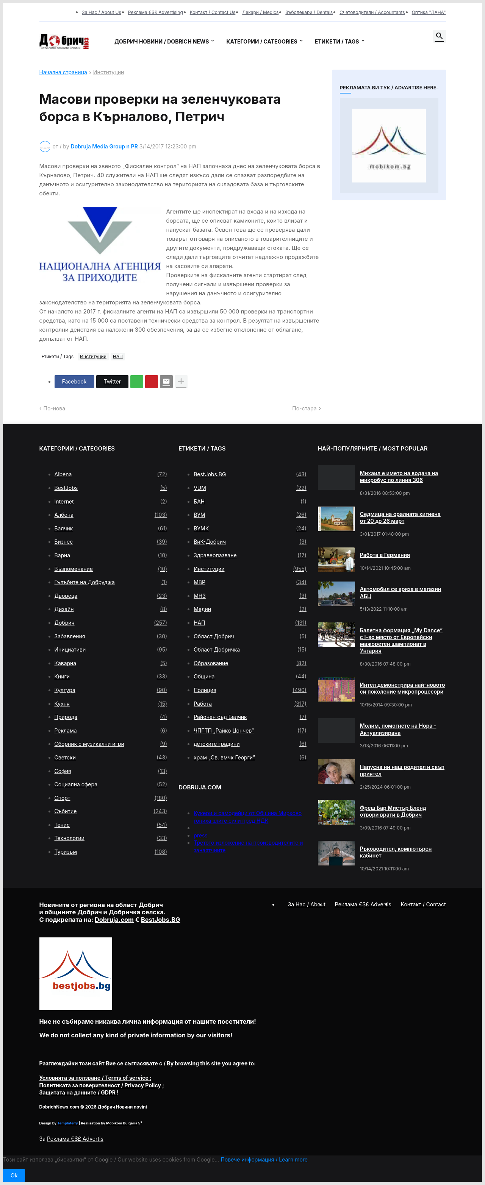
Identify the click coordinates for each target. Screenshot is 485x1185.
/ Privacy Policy (101, 1085)
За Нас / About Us (101, 12)
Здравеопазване (250, 555)
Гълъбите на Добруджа (111, 582)
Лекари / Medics (260, 12)
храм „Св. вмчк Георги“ (250, 757)
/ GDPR (78, 1092)
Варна (111, 555)
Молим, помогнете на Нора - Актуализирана (398, 729)
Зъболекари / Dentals (309, 12)
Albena (111, 474)
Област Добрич (250, 636)
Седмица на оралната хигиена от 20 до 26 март (400, 517)
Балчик (111, 528)
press (201, 835)
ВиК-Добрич (250, 542)
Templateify (67, 1123)
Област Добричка (250, 649)
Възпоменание (111, 569)
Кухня (111, 704)
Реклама (111, 730)
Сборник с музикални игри (111, 744)
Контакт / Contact (423, 904)
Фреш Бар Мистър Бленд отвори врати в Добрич (393, 811)
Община (250, 676)
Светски (111, 757)
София (111, 771)
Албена (111, 515)
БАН (250, 501)
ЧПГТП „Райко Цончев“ (250, 730)
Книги (111, 676)
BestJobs (111, 488)
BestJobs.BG (250, 474)
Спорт (111, 798)
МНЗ (250, 596)
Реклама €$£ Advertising (155, 12)
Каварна (111, 663)
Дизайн (111, 609)
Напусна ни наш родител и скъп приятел (402, 770)
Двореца (111, 596)
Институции (108, 72)
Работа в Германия (385, 555)
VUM (250, 488)
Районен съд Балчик (250, 717)
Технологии (111, 838)
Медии (250, 609)
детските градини (250, 744)
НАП (118, 356)
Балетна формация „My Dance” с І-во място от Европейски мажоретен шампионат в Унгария (401, 640)
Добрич (111, 623)
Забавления (111, 636)
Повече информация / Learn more (264, 1159)
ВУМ (250, 515)
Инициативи (111, 649)
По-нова (55, 408)
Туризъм (111, 852)
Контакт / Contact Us (213, 12)
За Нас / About (306, 904)
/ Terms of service (94, 1077)
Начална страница (63, 72)
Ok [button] (14, 1175)
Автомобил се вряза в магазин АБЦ (400, 592)
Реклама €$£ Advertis (75, 1138)
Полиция (250, 690)
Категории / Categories (261, 41)
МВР (250, 582)
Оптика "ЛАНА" (429, 12)
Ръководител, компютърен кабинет (396, 852)
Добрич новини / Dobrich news (161, 41)
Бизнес (111, 542)
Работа (250, 704)
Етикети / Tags (337, 41)
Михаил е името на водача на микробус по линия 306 (399, 476)
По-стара (304, 408)
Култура (111, 690)
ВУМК (250, 528)
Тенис (111, 825)
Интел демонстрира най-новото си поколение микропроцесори (402, 688)
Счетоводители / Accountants (372, 12)
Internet (111, 501)
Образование (250, 663)
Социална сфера (111, 784)
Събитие (111, 811)
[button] (439, 36)
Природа (111, 717)
